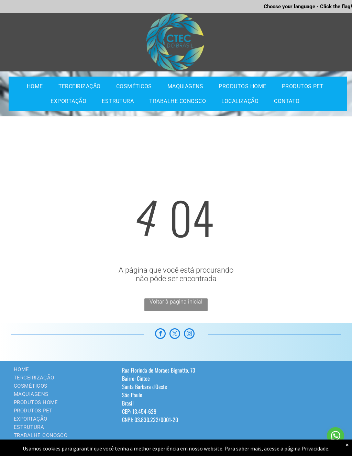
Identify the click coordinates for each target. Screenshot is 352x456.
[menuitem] (37, 86)
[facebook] (160, 334)
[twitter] (174, 334)
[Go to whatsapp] (335, 435)
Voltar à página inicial (176, 301)
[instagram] (189, 334)
